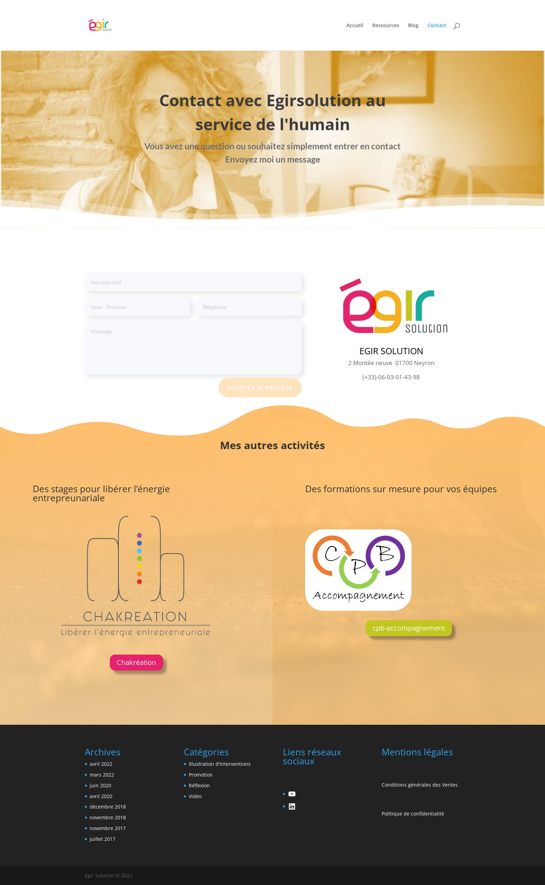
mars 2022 (102, 774)
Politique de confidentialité (413, 813)
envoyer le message (260, 391)
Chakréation (136, 662)
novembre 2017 (108, 828)
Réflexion (199, 785)
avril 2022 (101, 764)
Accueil (355, 26)
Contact (437, 26)
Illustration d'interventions (220, 764)
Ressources (385, 26)
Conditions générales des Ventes (420, 784)
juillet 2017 (102, 839)
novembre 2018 (108, 817)
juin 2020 (100, 785)
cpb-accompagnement (409, 628)
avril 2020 (101, 796)
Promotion (201, 774)
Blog (413, 26)
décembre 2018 (108, 806)
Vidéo (195, 796)
